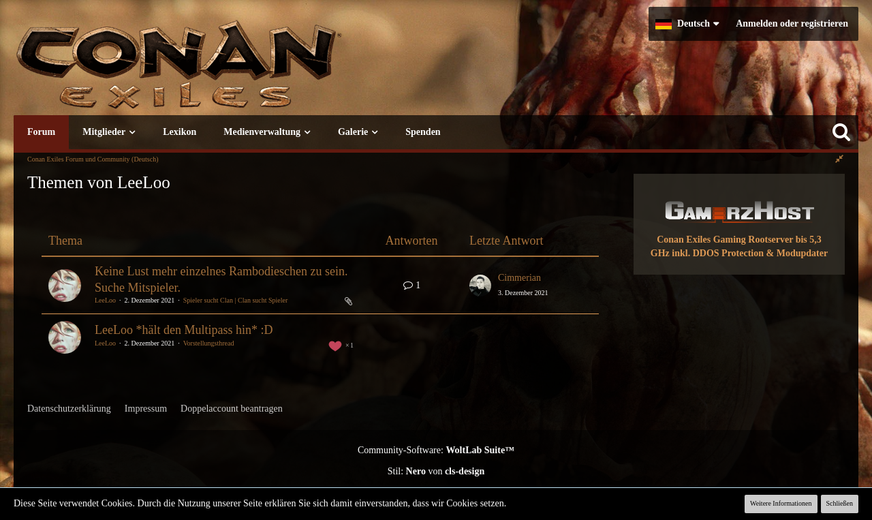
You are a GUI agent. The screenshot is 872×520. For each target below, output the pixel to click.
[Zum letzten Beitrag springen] (480, 285)
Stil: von (436, 471)
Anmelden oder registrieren (792, 23)
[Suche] (841, 132)
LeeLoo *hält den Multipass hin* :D (183, 330)
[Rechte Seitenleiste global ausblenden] (839, 159)
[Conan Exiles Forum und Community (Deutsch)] (228, 71)
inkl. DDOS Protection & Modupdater (750, 253)
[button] (687, 24)
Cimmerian (519, 278)
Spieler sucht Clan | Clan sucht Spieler (235, 300)
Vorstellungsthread (208, 343)
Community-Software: (436, 450)
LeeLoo (105, 300)
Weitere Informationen (781, 503)
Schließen (839, 503)
